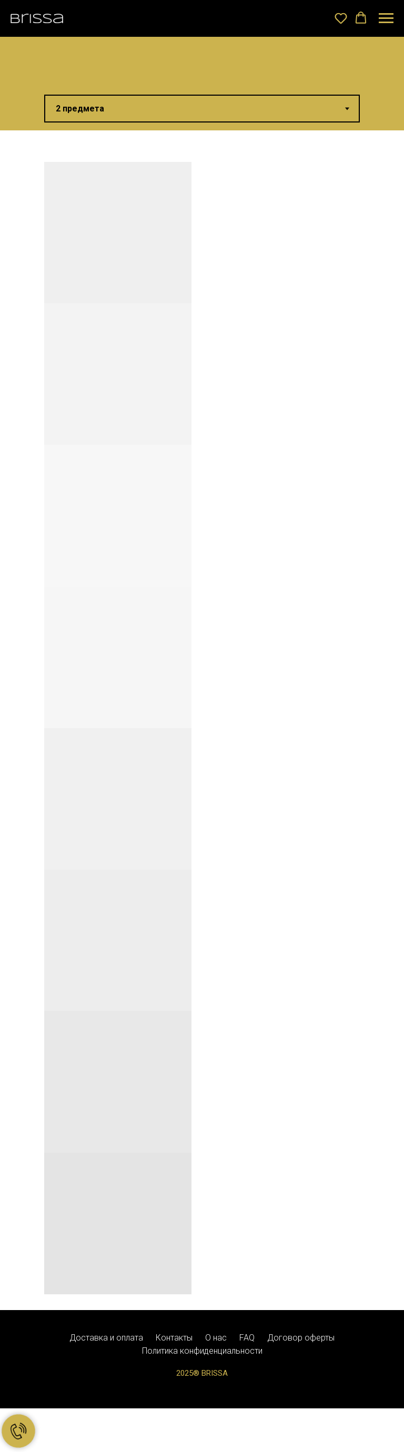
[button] (341, 18)
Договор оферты (301, 1338)
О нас (216, 1338)
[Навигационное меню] (386, 18)
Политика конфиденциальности (202, 1351)
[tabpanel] (202, 720)
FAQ (247, 1338)
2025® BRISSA (202, 1373)
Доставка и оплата (106, 1338)
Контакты (174, 1338)
